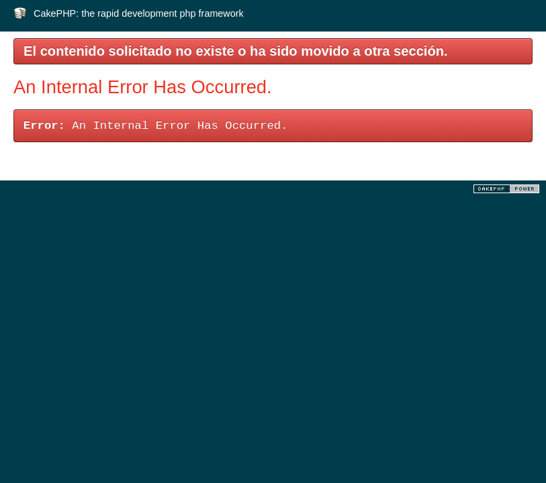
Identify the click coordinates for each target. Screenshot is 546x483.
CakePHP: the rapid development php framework (139, 13)
